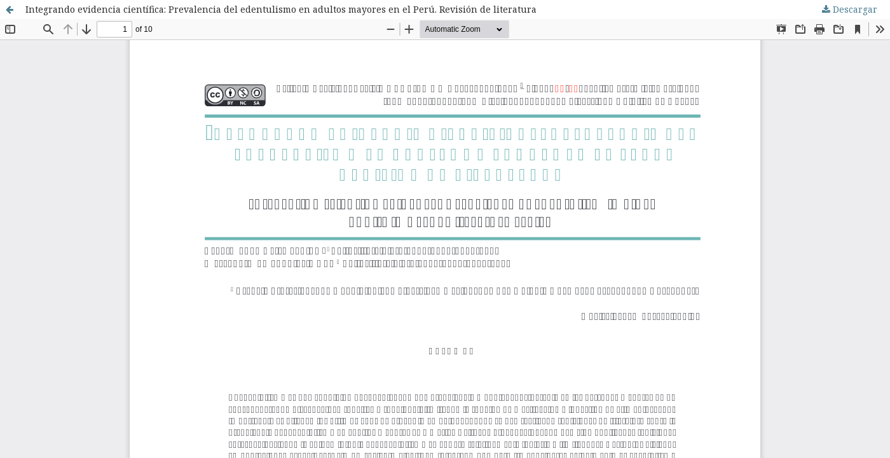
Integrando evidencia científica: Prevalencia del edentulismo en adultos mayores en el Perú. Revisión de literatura (281, 9)
